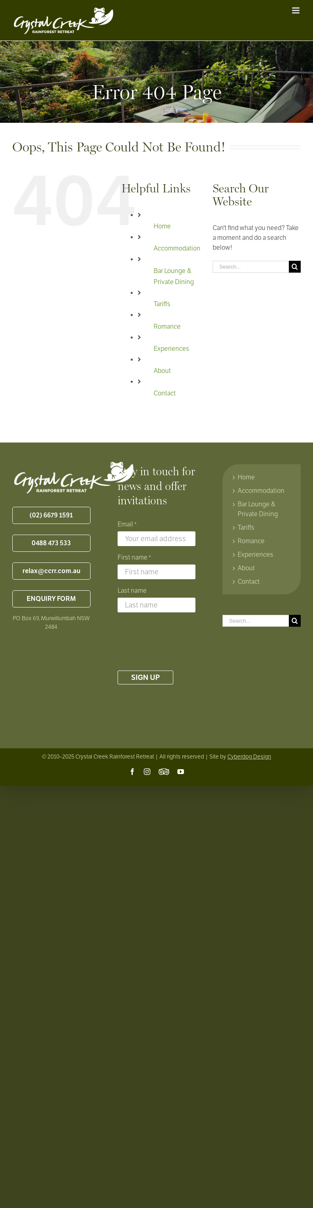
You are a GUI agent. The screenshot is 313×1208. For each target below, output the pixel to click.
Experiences (171, 349)
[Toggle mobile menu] (296, 10)
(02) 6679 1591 (51, 515)
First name (134, 557)
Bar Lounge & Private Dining (258, 509)
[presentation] (180, 641)
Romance (167, 327)
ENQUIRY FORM (51, 599)
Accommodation (177, 248)
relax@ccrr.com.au (51, 571)
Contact (165, 393)
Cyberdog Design (249, 756)
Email (127, 524)
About (162, 371)
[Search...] (251, 267)
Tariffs (162, 304)
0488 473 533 (51, 543)
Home (162, 226)
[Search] (295, 267)
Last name (132, 591)
